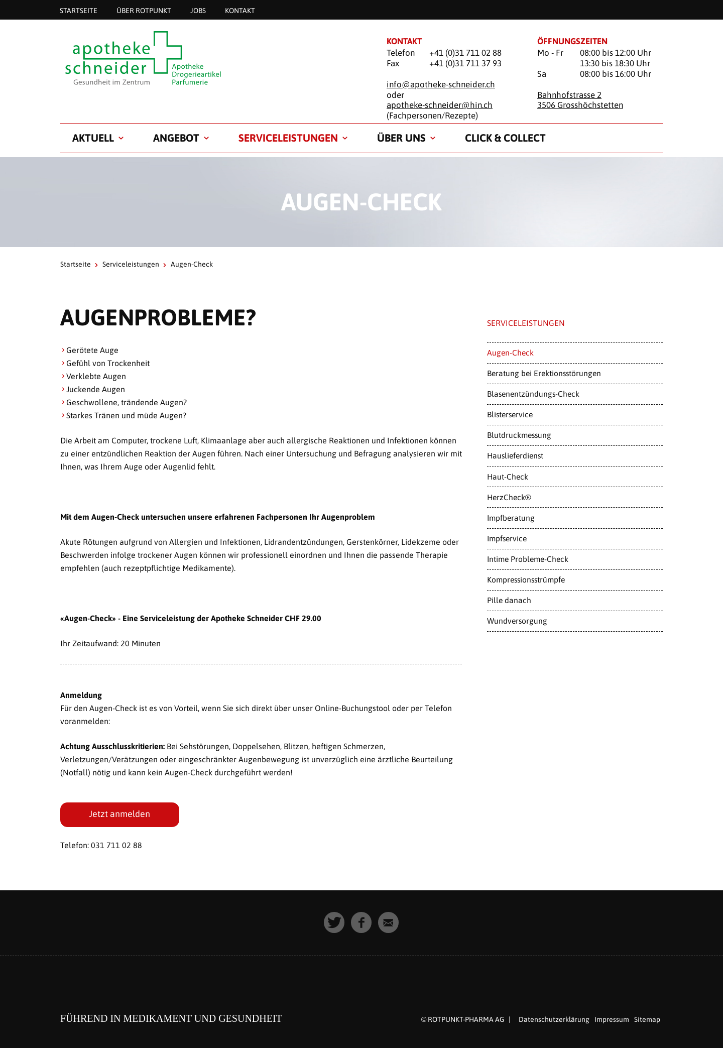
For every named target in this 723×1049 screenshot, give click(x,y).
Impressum (611, 1020)
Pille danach (509, 600)
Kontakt (240, 10)
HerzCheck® (509, 497)
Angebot (176, 138)
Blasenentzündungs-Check (533, 393)
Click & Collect (505, 138)
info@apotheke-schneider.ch (441, 84)
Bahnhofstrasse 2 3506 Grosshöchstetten (580, 100)
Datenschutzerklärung (554, 1020)
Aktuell (93, 138)
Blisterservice (510, 414)
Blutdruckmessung (519, 434)
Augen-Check (510, 352)
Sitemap (647, 1020)
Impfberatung (511, 517)
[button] (334, 923)
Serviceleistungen (288, 138)
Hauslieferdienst (515, 455)
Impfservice (507, 538)
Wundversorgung (517, 620)
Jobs (198, 10)
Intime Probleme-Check (527, 558)
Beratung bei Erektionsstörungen (544, 373)
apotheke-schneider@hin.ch (440, 105)
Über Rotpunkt (143, 10)
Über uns (401, 138)
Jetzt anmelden (120, 814)
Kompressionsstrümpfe (526, 579)
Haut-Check (507, 476)
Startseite (78, 10)
